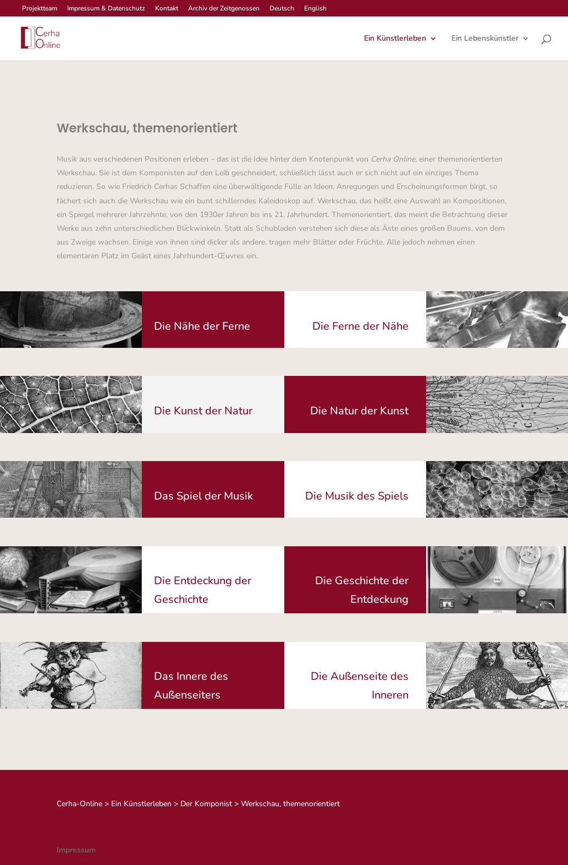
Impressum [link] (76, 850)
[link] (39, 37)
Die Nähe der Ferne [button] (202, 326)
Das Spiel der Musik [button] (203, 496)
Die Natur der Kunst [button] (359, 410)
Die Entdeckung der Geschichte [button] (202, 590)
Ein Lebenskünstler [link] (485, 39)
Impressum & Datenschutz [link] (106, 9)
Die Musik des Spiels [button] (357, 496)
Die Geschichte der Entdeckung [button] (362, 590)
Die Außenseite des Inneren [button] (360, 685)
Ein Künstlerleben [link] (395, 39)
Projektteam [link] (39, 9)
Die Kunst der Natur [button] (203, 410)
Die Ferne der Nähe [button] (360, 326)
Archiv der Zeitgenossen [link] (224, 9)
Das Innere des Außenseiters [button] (191, 685)
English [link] (315, 9)
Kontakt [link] (166, 9)
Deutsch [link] (281, 9)
